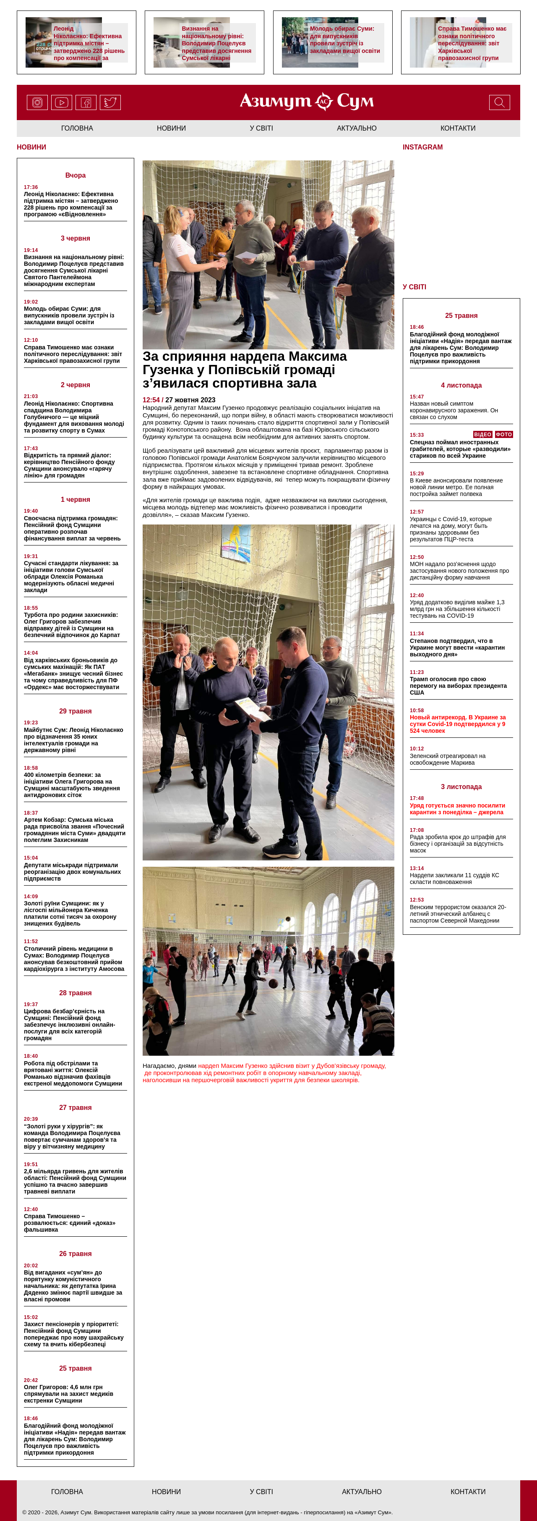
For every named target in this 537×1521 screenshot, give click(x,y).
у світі (262, 128)
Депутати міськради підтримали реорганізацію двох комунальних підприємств (72, 872)
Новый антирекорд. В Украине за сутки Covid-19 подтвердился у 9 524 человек (458, 724)
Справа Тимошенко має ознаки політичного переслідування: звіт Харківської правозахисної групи (472, 43)
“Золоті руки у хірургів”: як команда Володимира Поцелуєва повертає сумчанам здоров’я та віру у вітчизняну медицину (72, 1136)
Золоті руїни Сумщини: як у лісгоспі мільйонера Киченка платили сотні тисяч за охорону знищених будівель (70, 913)
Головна (77, 128)
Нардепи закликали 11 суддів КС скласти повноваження (454, 878)
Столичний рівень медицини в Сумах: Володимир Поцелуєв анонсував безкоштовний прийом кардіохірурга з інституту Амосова (74, 958)
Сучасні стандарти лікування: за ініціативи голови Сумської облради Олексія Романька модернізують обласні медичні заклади (71, 576)
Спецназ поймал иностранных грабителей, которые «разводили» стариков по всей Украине (460, 449)
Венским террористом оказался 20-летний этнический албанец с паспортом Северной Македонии (458, 914)
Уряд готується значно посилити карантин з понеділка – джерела (457, 809)
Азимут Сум (373, 1512)
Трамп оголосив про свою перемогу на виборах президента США (458, 686)
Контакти (458, 128)
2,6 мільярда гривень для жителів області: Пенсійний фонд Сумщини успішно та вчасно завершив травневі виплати (75, 1181)
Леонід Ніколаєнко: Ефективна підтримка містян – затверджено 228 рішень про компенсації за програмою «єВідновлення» (89, 50)
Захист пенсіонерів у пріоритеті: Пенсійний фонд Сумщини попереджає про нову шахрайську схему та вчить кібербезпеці (74, 1334)
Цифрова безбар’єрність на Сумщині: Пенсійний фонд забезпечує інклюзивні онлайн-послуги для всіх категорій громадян (69, 1024)
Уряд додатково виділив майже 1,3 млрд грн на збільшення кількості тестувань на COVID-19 (457, 609)
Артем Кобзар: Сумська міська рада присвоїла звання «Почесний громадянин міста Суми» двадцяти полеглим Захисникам (74, 829)
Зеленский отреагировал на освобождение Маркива (448, 759)
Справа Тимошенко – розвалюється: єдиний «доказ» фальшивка (69, 1223)
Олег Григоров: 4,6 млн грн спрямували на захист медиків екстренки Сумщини (68, 1394)
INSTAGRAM (423, 147)
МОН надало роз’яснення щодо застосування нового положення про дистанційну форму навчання (459, 571)
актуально (357, 128)
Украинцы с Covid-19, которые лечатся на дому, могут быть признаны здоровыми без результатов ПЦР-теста (451, 529)
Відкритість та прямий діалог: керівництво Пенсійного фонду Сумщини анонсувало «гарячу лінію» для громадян (69, 465)
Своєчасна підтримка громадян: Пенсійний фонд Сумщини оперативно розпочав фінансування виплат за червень (72, 528)
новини (171, 128)
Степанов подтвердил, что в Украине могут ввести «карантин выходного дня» (457, 647)
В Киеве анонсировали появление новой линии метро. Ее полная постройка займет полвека (456, 487)
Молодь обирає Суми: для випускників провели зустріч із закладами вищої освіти (345, 39)
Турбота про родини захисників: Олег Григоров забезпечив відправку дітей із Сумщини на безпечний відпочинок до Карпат (72, 624)
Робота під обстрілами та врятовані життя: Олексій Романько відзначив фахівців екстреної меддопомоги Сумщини (73, 1073)
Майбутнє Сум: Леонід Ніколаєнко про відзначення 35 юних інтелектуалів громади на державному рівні (73, 739)
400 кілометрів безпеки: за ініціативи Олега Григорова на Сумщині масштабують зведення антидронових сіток (72, 784)
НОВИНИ (31, 147)
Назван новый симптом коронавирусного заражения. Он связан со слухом (454, 410)
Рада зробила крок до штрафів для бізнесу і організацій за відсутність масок (458, 844)
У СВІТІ (414, 287)
